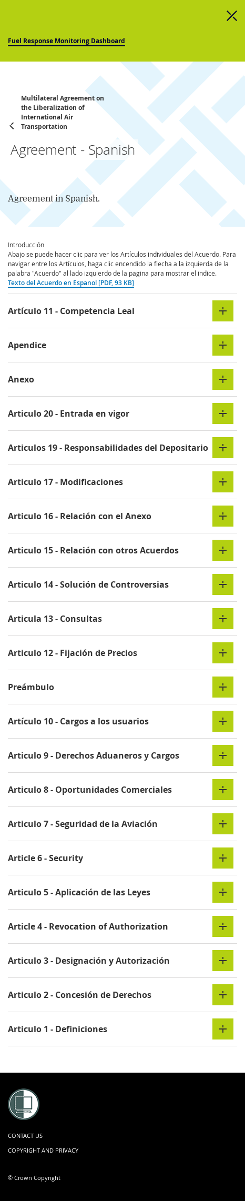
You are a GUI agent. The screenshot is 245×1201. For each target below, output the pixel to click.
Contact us (25, 1135)
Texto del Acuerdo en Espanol (71, 282)
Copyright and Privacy (43, 1150)
